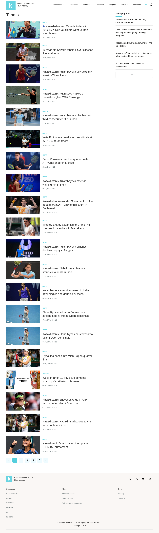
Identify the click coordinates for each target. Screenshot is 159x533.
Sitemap (121, 494)
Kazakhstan (11, 494)
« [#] (8, 460)
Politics (9, 498)
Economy (100, 5)
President (74, 5)
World (8, 512)
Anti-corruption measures (71, 503)
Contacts (121, 498)
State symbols (67, 498)
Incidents (137, 5)
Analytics (112, 5)
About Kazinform (68, 494)
